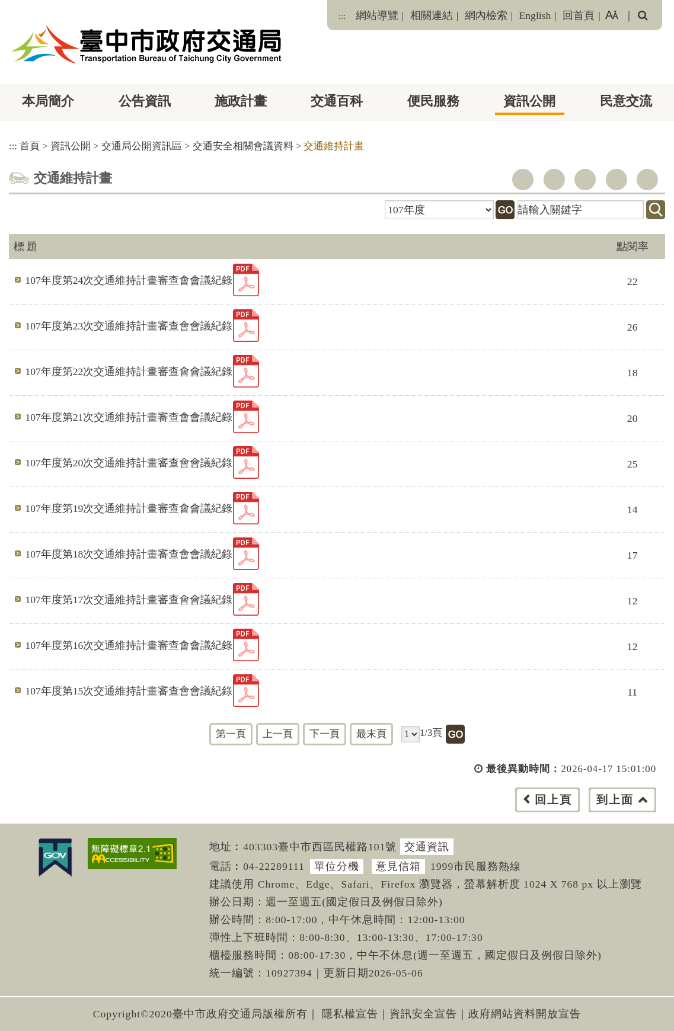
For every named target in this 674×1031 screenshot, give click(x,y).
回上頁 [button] (553, 799)
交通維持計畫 (334, 146)
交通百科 (337, 101)
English (535, 15)
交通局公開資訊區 (141, 146)
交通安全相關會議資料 (243, 146)
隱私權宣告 (350, 1014)
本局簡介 (48, 101)
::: (342, 16)
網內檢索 (486, 15)
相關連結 (431, 15)
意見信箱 (398, 866)
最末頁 (371, 733)
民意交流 (626, 101)
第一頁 (231, 733)
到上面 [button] (615, 799)
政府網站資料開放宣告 (524, 1014)
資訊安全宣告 (423, 1014)
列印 (647, 179)
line (616, 179)
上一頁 (278, 733)
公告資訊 (145, 101)
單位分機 (336, 866)
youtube (585, 179)
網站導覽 (377, 15)
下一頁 (324, 733)
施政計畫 (241, 101)
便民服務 (433, 101)
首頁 (30, 146)
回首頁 (579, 15)
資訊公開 (529, 101)
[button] (364, 811)
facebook (523, 179)
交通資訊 (426, 847)
